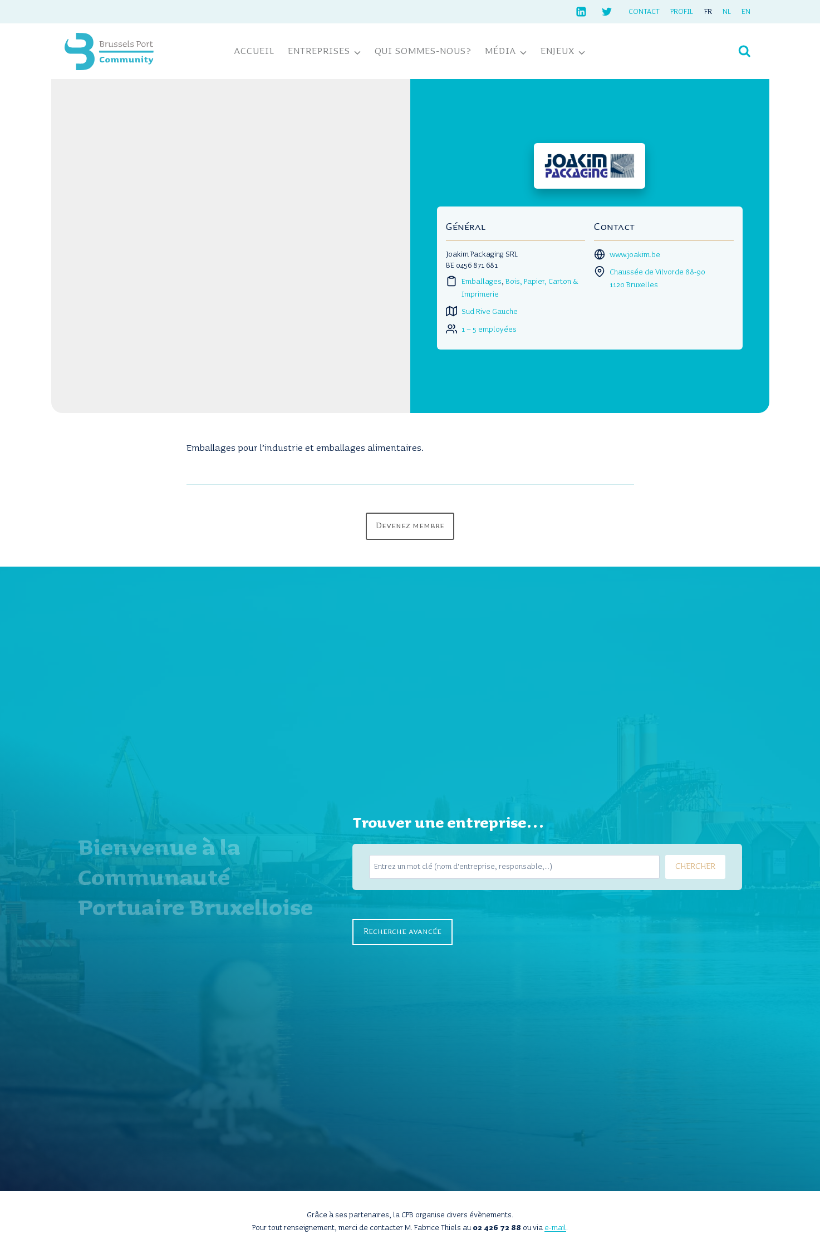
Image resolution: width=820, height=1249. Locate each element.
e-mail (555, 1227)
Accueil (254, 51)
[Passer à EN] (745, 11)
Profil (681, 11)
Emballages (481, 281)
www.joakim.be (635, 254)
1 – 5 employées (489, 329)
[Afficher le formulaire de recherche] (744, 51)
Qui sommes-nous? (423, 51)
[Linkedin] (581, 12)
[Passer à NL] (726, 11)
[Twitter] (607, 12)
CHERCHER (695, 867)
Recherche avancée (402, 932)
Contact (644, 11)
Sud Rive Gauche (489, 311)
